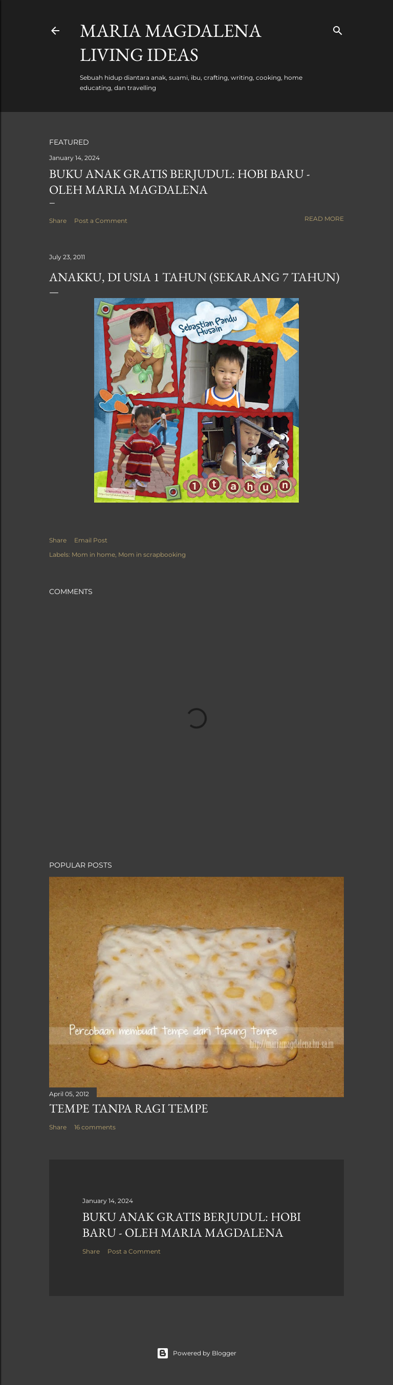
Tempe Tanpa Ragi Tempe (128, 1108)
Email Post (90, 540)
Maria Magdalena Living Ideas (170, 42)
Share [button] (58, 220)
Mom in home (93, 554)
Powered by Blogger (196, 1353)
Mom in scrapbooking (152, 554)
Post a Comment (100, 220)
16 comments (95, 1127)
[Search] (338, 28)
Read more (324, 218)
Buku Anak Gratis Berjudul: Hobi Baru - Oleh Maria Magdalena (179, 181)
